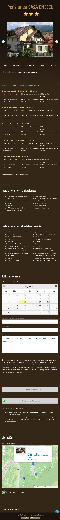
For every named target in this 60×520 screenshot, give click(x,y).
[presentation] (15, 380)
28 (40, 309)
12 (25, 302)
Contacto (42, 65)
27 (32, 309)
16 (56, 302)
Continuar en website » (32, 389)
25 (17, 309)
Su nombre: (6, 327)
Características (29, 65)
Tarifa (5, 65)
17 (9, 305)
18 (17, 305)
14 (40, 302)
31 (9, 312)
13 (32, 302)
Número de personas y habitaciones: (14, 318)
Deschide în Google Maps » (13, 492)
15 (48, 302)
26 (25, 309)
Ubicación (53, 65)
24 (9, 309)
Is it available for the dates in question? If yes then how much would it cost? (30, 344)
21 (40, 305)
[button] (33, 464)
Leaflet (36, 487)
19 (25, 305)
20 (32, 305)
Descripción (16, 65)
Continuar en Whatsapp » (32, 401)
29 (48, 309)
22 (48, 305)
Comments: (5, 335)
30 (56, 309)
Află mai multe (34, 518)
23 (56, 305)
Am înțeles (25, 518)
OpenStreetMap (48, 487)
